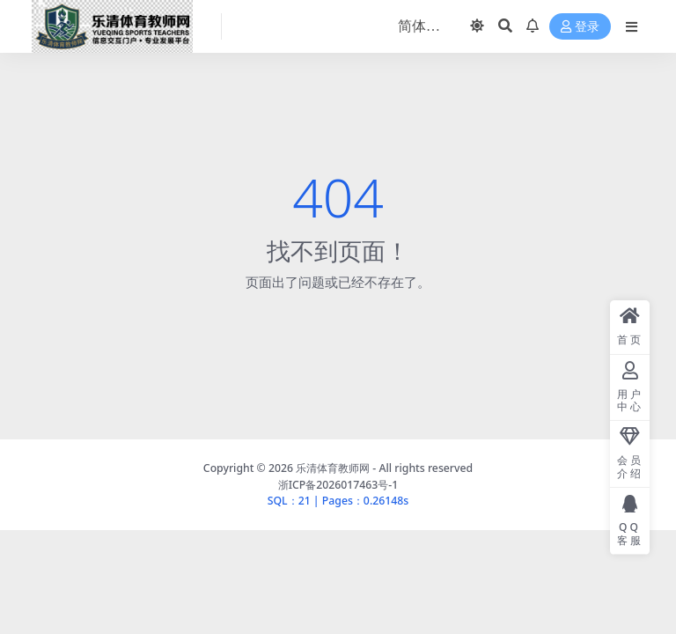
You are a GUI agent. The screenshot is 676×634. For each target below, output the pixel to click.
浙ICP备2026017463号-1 (338, 484)
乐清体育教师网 (333, 468)
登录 (580, 26)
